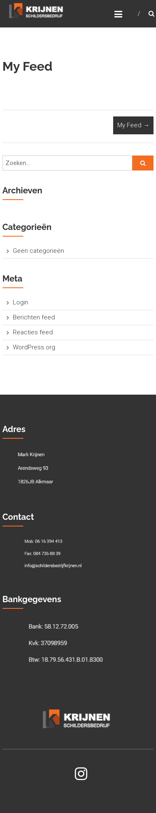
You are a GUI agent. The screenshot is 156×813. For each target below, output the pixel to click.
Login (20, 302)
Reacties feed (33, 332)
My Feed (133, 125)
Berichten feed (34, 317)
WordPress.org (34, 347)
